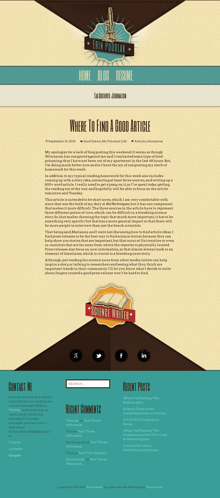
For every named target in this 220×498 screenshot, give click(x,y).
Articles (140, 141)
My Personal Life (114, 141)
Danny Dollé (75, 459)
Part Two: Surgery (93, 453)
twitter (98, 355)
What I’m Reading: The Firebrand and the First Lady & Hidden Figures (145, 435)
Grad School (92, 141)
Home (85, 75)
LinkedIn (16, 449)
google (76, 355)
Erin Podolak (94, 487)
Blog (103, 75)
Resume (124, 75)
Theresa (72, 420)
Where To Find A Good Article (110, 125)
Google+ (15, 455)
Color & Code (154, 487)
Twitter (15, 410)
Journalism (155, 141)
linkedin (121, 355)
